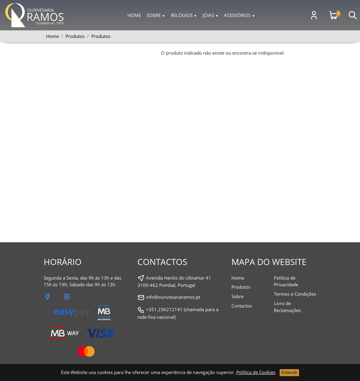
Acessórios (239, 15)
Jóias (211, 15)
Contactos (241, 306)
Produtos (100, 36)
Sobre (155, 15)
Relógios (184, 15)
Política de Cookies (255, 372)
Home (134, 15)
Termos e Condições (295, 294)
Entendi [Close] (289, 372)
